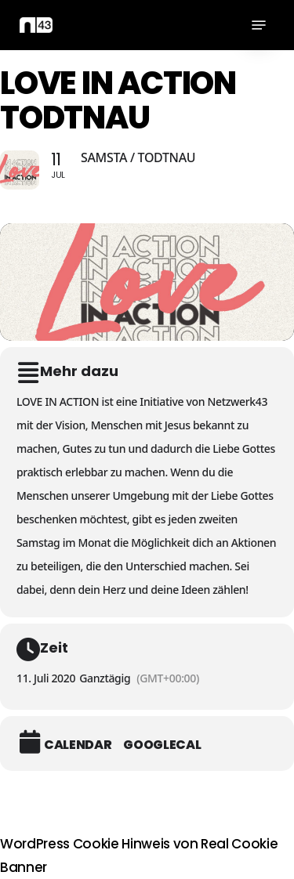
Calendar (77, 745)
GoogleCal (162, 745)
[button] (258, 25)
